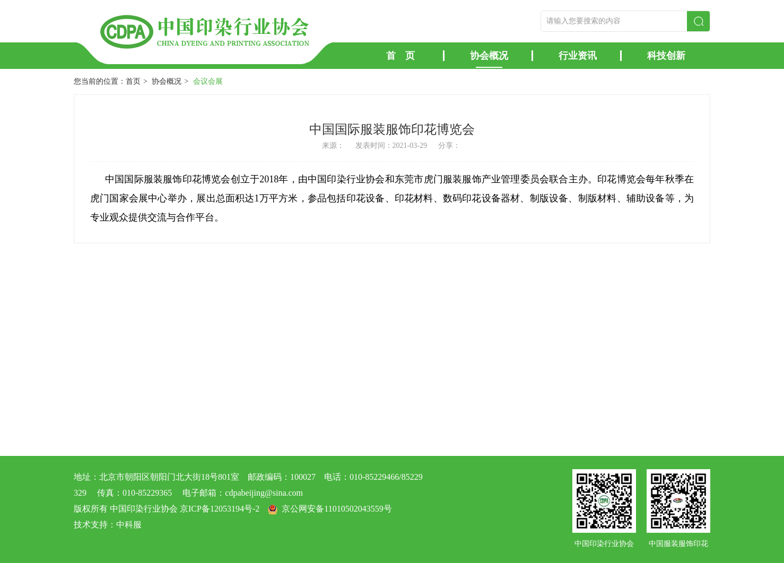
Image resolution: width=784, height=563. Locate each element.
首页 (133, 81)
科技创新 (666, 55)
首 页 (400, 55)
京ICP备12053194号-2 (219, 508)
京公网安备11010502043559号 (336, 508)
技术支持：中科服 (108, 524)
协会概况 (489, 55)
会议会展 (208, 81)
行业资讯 (578, 55)
